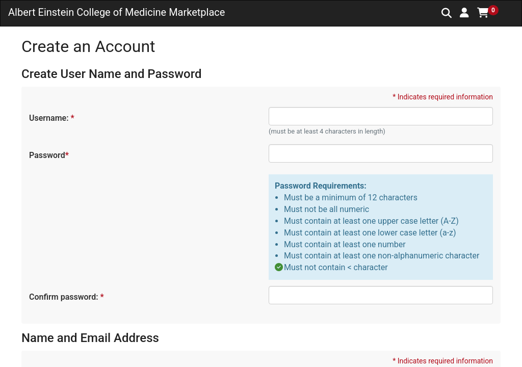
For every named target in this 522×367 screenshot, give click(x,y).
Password (48, 155)
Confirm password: (66, 297)
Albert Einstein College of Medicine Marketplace (116, 12)
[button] (464, 12)
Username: (51, 118)
